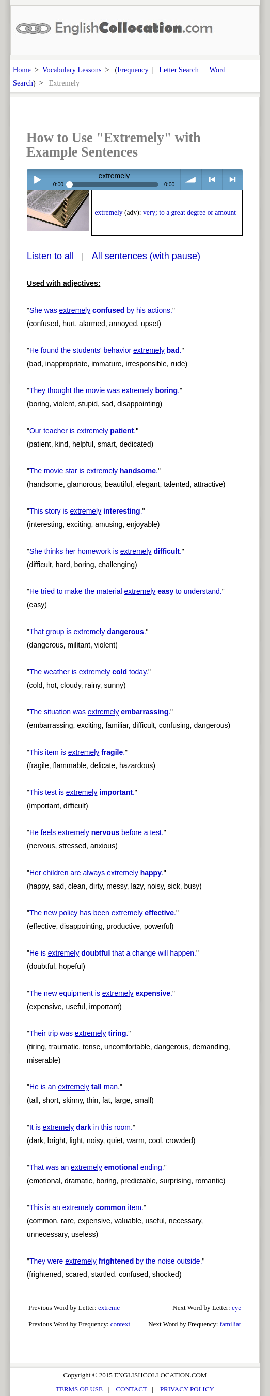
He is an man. (74, 1087)
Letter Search (179, 69)
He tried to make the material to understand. (125, 591)
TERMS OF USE (79, 1389)
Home (22, 69)
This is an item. (86, 1207)
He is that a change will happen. (112, 953)
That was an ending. (96, 1167)
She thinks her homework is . (105, 551)
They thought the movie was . (104, 390)
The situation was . (99, 712)
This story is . (85, 511)
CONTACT (131, 1389)
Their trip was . (78, 1033)
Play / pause (37, 179)
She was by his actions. (100, 310)
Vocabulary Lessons (72, 69)
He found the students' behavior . (105, 350)
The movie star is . (93, 471)
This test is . (82, 792)
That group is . (87, 631)
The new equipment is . (100, 993)
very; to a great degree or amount (189, 212)
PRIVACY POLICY (187, 1389)
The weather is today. (88, 672)
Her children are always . (96, 873)
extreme (109, 1308)
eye (236, 1308)
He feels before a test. (96, 832)
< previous (212, 179)
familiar (230, 1324)
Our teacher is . (82, 431)
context (120, 1324)
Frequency (132, 69)
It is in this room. (81, 1127)
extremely (108, 212)
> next (233, 179)
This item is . (77, 752)
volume (191, 179)
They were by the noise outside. (115, 1261)
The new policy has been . (102, 913)
